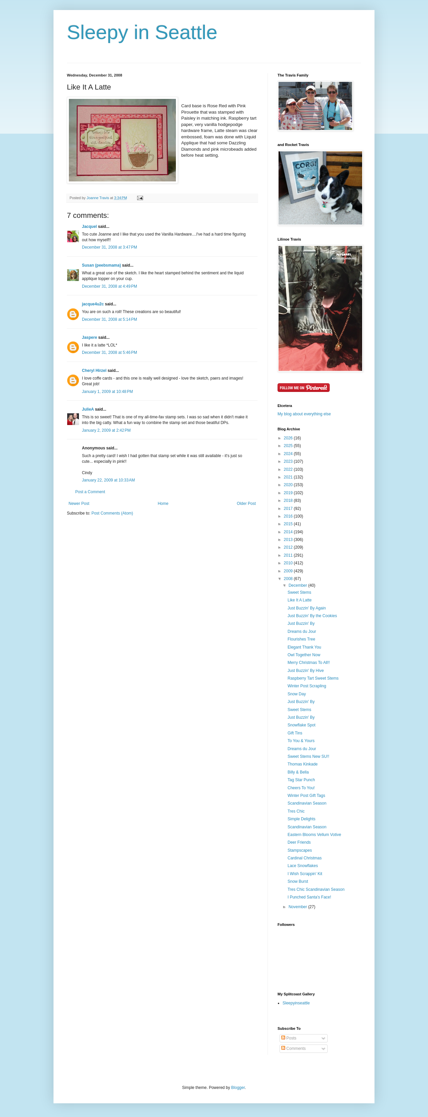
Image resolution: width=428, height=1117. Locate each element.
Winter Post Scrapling (307, 686)
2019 (289, 493)
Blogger (238, 1087)
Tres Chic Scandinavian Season (316, 889)
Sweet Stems (299, 592)
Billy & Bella (298, 772)
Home (163, 503)
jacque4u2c (93, 304)
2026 (289, 438)
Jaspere (89, 337)
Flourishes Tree (301, 639)
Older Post (246, 503)
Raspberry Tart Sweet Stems (313, 678)
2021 (289, 477)
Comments (293, 1048)
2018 (289, 500)
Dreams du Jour (302, 631)
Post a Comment (90, 492)
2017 (289, 508)
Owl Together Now (304, 655)
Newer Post (79, 503)
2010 (289, 563)
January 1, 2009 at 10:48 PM (107, 391)
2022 (289, 469)
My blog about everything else (304, 414)
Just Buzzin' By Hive (306, 670)
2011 (289, 555)
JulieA (88, 409)
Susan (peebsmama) (101, 265)
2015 (289, 524)
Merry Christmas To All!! (309, 662)
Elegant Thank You (304, 647)
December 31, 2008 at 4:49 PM (109, 286)
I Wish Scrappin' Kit (305, 873)
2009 (289, 571)
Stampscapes (300, 850)
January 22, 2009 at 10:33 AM (108, 480)
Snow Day (297, 694)
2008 (289, 578)
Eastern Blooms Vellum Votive (314, 834)
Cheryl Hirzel (94, 370)
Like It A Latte (300, 600)
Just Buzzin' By (301, 623)
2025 (289, 445)
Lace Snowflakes (303, 865)
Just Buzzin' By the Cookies (312, 615)
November (298, 906)
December (298, 585)
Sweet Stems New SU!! (308, 756)
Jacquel (89, 226)
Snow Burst (298, 881)
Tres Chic (296, 811)
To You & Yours (301, 740)
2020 (289, 484)
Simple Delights (301, 819)
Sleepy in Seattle (142, 32)
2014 (289, 532)
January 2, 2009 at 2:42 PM (106, 430)
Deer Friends (299, 842)
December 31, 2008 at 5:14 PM (109, 319)
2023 (289, 461)
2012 (289, 547)
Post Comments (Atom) (112, 513)
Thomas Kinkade (303, 764)
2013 (289, 539)
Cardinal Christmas (305, 858)
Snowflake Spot (301, 725)
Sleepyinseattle (296, 1003)
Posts (288, 1038)
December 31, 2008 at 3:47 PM (109, 247)
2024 (289, 453)
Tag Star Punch (301, 780)
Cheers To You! (301, 788)
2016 (289, 516)
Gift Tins (295, 733)
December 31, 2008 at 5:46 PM (109, 352)
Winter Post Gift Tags (306, 795)
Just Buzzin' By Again (307, 608)
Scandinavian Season (307, 803)
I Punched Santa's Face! (309, 897)
